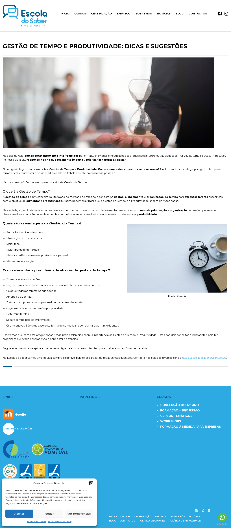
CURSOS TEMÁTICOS (176, 416)
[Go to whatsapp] (222, 517)
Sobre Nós (144, 13)
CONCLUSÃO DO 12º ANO (179, 405)
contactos (127, 520)
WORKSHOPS (170, 421)
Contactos (198, 13)
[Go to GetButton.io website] (222, 524)
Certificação (101, 13)
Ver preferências (79, 513)
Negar (49, 513)
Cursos (80, 13)
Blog (180, 13)
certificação (143, 516)
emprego (161, 516)
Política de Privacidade (59, 521)
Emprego (123, 13)
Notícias (164, 13)
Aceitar (19, 513)
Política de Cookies (36, 521)
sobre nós (178, 516)
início (65, 13)
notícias (194, 516)
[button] (91, 483)
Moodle (14, 414)
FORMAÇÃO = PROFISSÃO (180, 410)
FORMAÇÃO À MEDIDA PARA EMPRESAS (190, 426)
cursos (125, 516)
